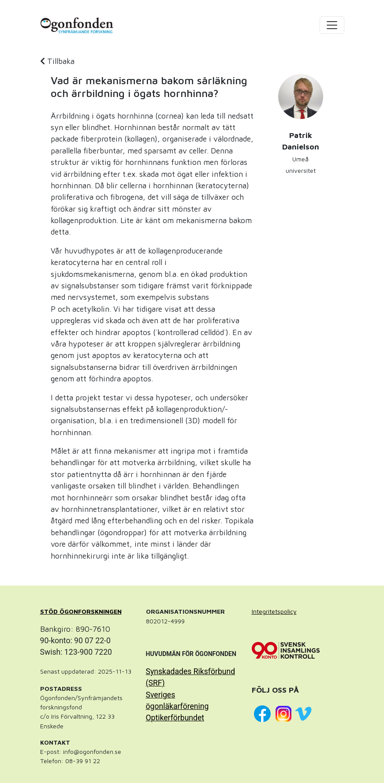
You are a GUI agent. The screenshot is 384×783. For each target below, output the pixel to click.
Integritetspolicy (274, 611)
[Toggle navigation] (332, 25)
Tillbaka (57, 61)
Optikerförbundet (175, 717)
